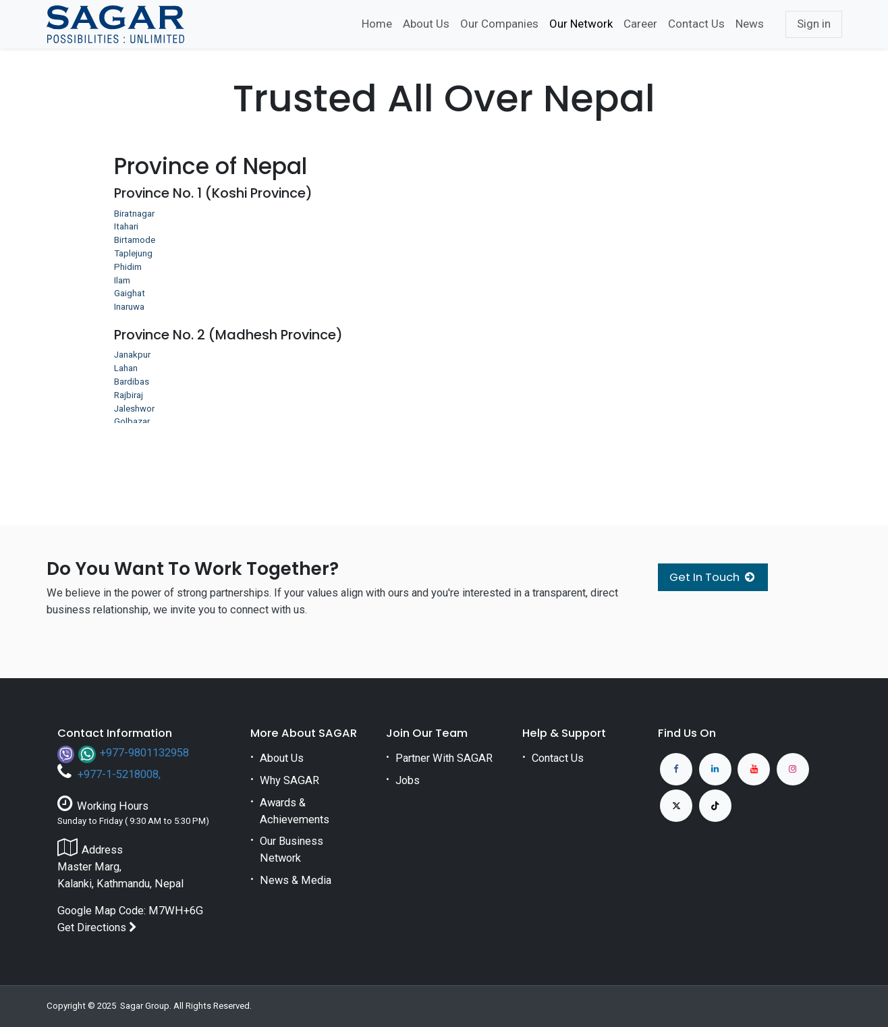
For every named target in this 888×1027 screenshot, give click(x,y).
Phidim (128, 267)
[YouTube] (754, 769)
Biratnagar (134, 214)
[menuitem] (376, 24)
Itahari (126, 226)
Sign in (814, 23)
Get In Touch (712, 577)
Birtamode (134, 240)
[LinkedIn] (715, 769)
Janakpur (132, 355)
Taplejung (133, 253)
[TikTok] (715, 805)
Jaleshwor (134, 409)
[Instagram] (793, 769)
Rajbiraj (128, 395)
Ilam (122, 280)
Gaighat (129, 293)
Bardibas (131, 382)
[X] (676, 805)
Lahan (126, 368)
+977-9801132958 (144, 752)
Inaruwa (129, 307)
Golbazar (132, 421)
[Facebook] (676, 769)
